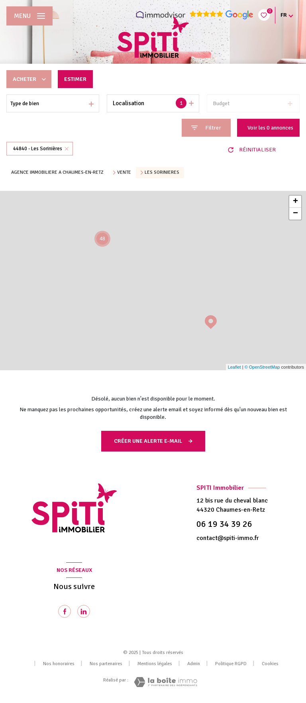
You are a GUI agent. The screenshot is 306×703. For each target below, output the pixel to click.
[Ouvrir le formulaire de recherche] (206, 128)
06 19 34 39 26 (224, 524)
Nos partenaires (106, 664)
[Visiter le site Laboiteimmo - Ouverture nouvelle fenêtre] (165, 682)
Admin (193, 664)
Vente (124, 172)
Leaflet (234, 367)
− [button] (295, 214)
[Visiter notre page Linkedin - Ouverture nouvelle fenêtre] (83, 611)
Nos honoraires (59, 664)
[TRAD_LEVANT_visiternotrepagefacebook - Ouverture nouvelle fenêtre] (64, 611)
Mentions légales (154, 664)
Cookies (270, 664)
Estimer (75, 79)
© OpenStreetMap (262, 367)
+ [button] (295, 202)
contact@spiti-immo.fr (227, 538)
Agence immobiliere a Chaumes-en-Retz (57, 172)
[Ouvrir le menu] (29, 16)
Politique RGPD (231, 664)
